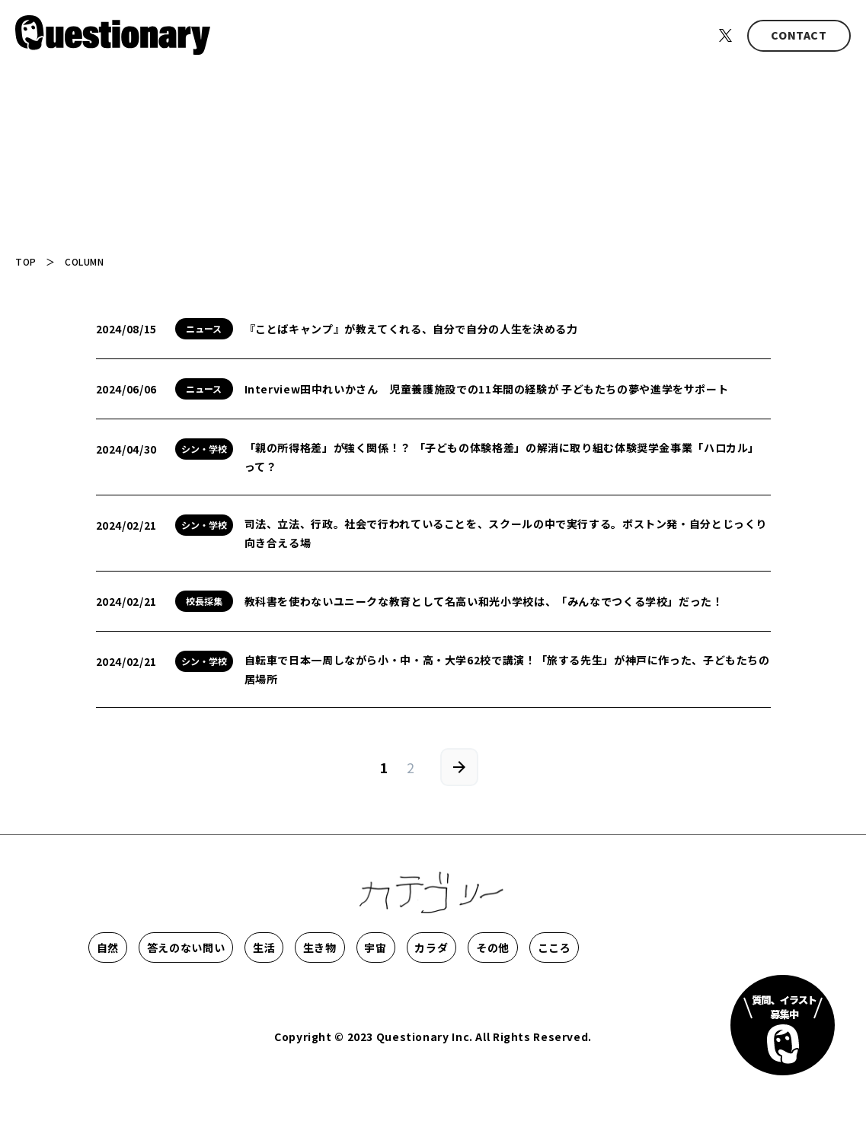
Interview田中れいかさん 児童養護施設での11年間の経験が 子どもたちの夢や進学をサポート (486, 388)
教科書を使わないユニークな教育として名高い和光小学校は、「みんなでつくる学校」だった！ (484, 601)
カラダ (668, 947)
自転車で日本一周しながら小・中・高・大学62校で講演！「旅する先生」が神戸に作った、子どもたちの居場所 (507, 669)
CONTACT (798, 35)
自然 (132, 947)
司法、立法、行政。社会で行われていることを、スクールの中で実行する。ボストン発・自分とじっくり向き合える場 (506, 533)
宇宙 (569, 947)
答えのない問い (250, 947)
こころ (232, 993)
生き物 (468, 947)
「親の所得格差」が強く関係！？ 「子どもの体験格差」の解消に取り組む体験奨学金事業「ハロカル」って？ (502, 457)
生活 (369, 947)
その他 (132, 993)
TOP (26, 261)
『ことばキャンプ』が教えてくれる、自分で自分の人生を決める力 (411, 328)
